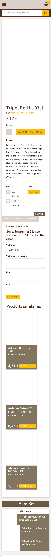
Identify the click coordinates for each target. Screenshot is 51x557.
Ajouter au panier (30, 132)
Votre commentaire (16, 256)
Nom (9, 272)
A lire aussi (25, 511)
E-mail (10, 284)
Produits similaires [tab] (26, 219)
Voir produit (27, 366)
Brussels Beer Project (22, 113)
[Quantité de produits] (9, 132)
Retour (39, 214)
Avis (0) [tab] (7, 219)
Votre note (12, 245)
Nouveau (34, 192)
